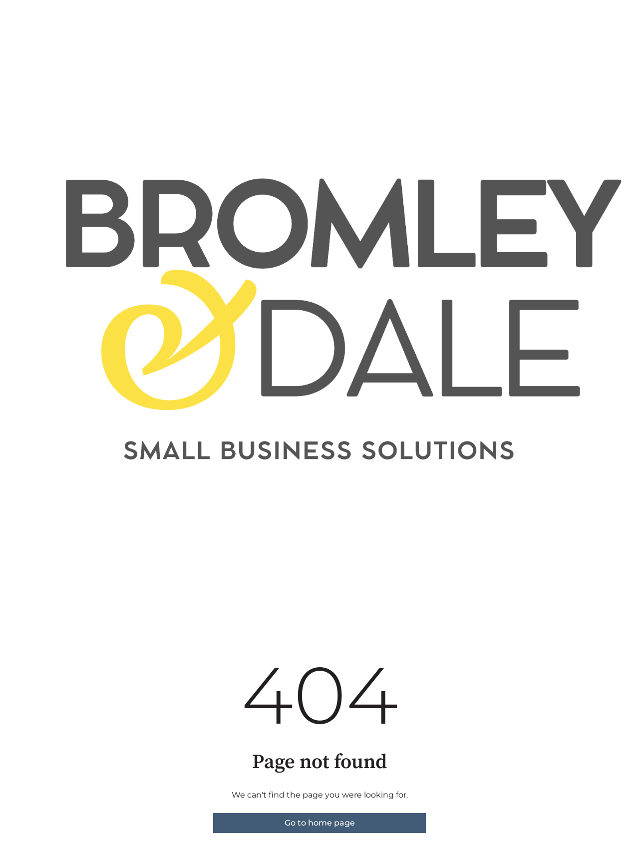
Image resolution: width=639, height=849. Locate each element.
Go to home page (320, 823)
